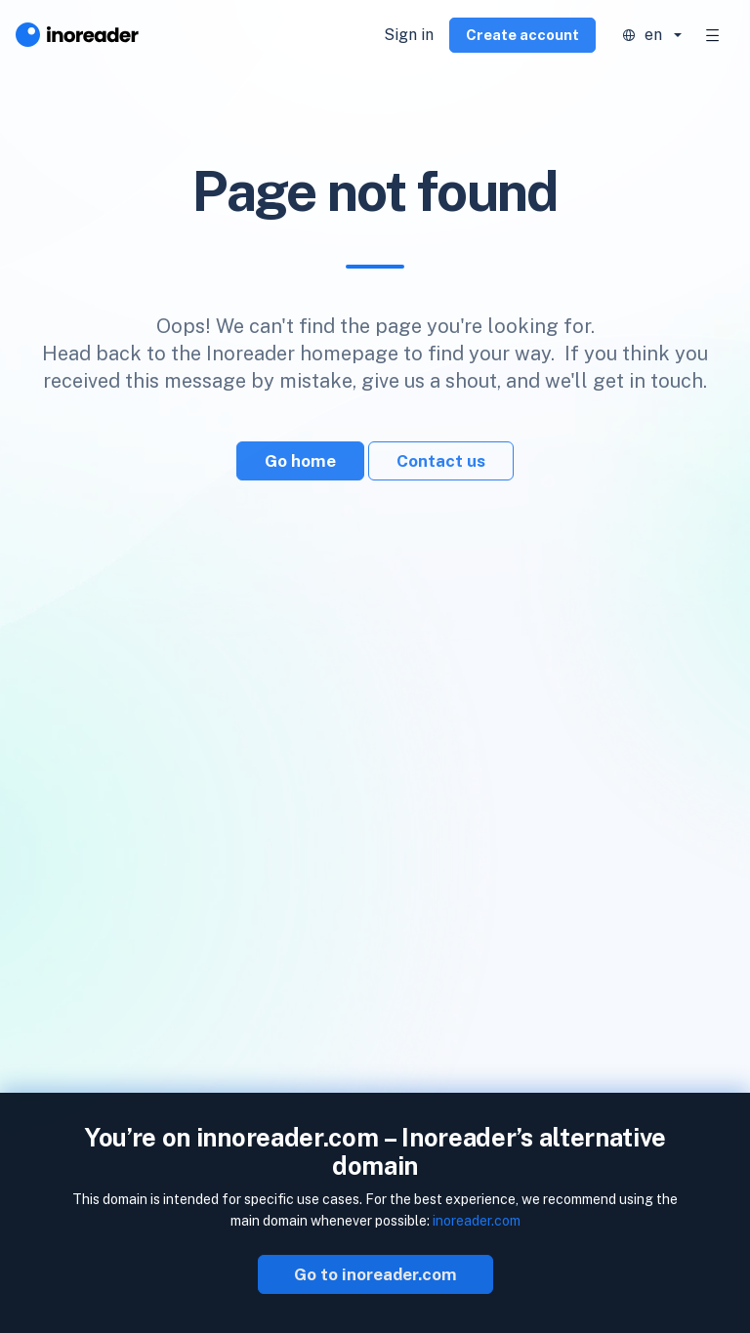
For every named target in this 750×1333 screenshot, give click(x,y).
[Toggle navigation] (712, 35)
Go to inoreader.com (375, 1274)
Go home (300, 461)
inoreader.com (477, 1221)
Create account (522, 34)
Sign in (409, 34)
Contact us (440, 461)
